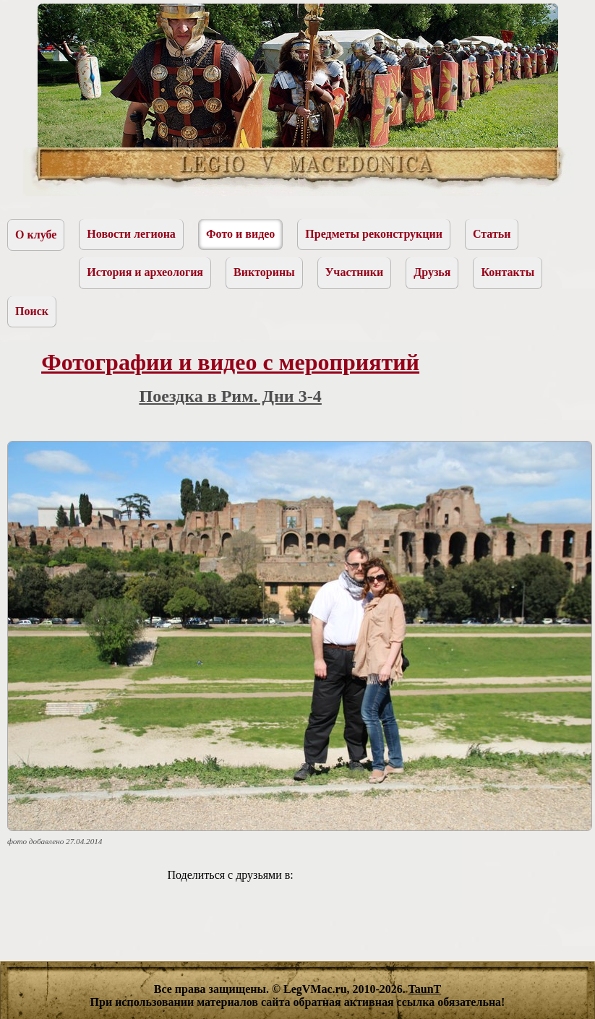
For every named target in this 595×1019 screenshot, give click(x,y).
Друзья (432, 272)
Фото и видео (240, 234)
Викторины (264, 272)
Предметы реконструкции (373, 234)
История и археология (145, 272)
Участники (354, 272)
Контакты (507, 272)
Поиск (31, 311)
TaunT (425, 989)
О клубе (35, 234)
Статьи (492, 234)
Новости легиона (131, 234)
